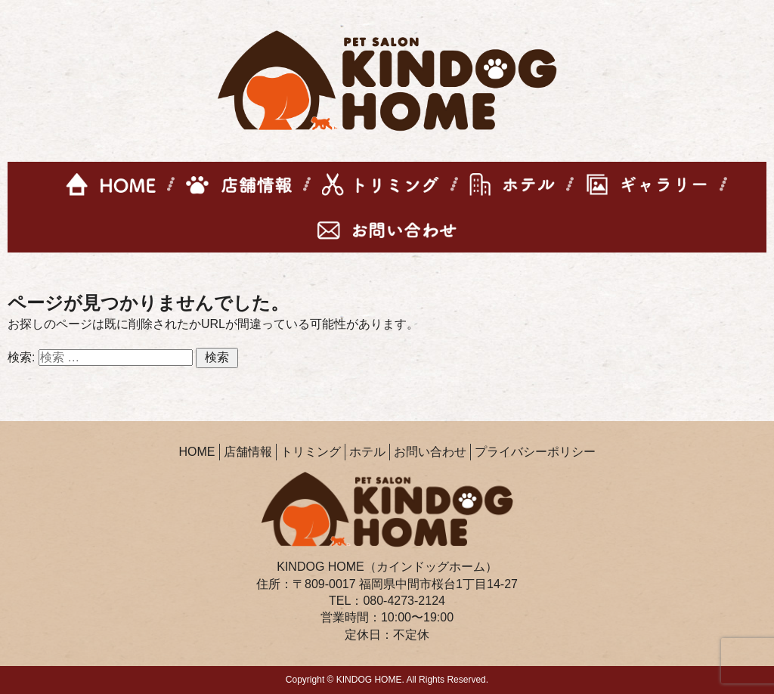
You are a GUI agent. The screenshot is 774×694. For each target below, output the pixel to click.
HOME (197, 451)
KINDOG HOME (369, 679)
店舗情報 (248, 451)
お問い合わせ (430, 451)
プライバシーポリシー (535, 451)
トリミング (310, 451)
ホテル (367, 451)
